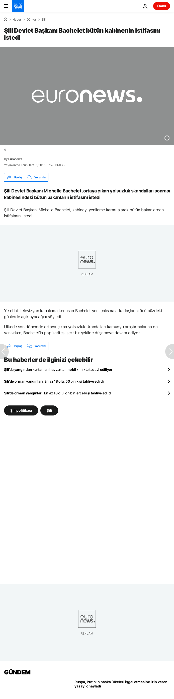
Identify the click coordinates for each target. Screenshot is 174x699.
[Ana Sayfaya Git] (18, 6)
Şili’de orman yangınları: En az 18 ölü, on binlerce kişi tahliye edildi (58, 393)
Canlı (161, 6)
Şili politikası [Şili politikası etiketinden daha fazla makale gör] (21, 410)
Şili (43, 19)
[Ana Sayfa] (5, 19)
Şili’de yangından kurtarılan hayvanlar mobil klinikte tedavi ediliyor (58, 369)
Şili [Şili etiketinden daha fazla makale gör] (49, 410)
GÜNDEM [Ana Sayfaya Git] (17, 672)
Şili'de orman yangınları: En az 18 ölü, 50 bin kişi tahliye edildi (54, 381)
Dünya (31, 19)
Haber (17, 19)
